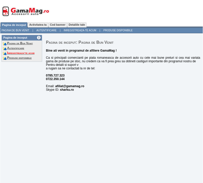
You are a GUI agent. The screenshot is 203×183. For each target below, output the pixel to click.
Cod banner (57, 24)
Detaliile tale (77, 24)
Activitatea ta (37, 24)
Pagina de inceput (14, 24)
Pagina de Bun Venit (15, 30)
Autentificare (46, 30)
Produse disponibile (118, 30)
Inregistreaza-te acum (80, 30)
